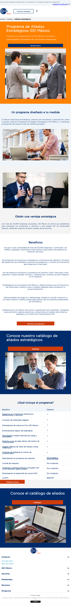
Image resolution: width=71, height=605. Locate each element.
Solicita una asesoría (35, 323)
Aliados (10, 18)
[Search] (69, 4)
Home (2, 18)
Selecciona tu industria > (8, 1)
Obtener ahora (12, 481)
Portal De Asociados (23, 11)
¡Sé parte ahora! (35, 45)
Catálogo (35, 348)
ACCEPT (35, 601)
